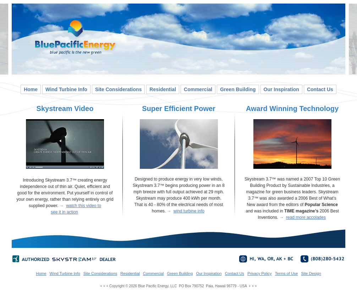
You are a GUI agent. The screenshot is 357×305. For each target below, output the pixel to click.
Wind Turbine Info (66, 89)
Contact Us (320, 89)
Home (31, 89)
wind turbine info (189, 211)
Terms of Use (286, 273)
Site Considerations (118, 89)
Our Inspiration (281, 89)
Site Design (311, 273)
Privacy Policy (259, 273)
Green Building (238, 89)
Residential (162, 89)
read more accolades (306, 217)
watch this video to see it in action (76, 209)
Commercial (198, 89)
